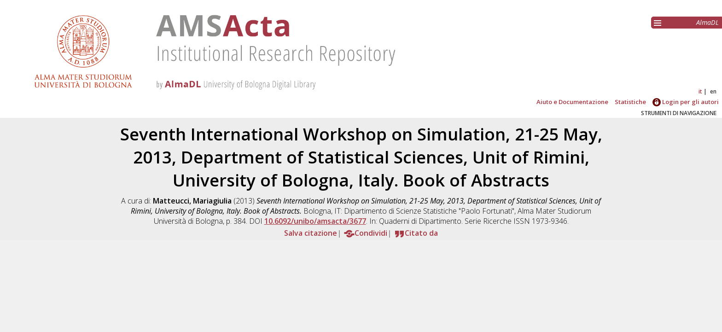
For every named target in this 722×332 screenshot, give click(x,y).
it (700, 91)
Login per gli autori (685, 102)
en (713, 91)
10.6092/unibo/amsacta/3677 (315, 221)
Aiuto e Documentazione (572, 102)
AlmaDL (707, 22)
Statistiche (630, 102)
